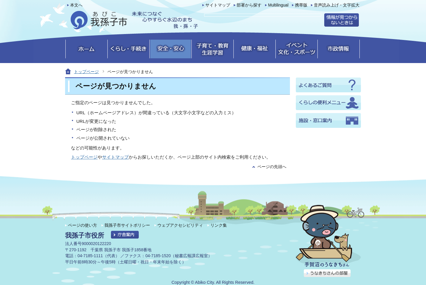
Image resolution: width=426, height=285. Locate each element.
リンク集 (218, 225)
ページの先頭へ (271, 167)
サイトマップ (217, 5)
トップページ (86, 71)
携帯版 (301, 5)
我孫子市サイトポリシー (127, 225)
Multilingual (278, 5)
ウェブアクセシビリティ (180, 225)
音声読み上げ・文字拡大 (336, 5)
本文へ (76, 5)
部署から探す (249, 5)
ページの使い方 (82, 225)
